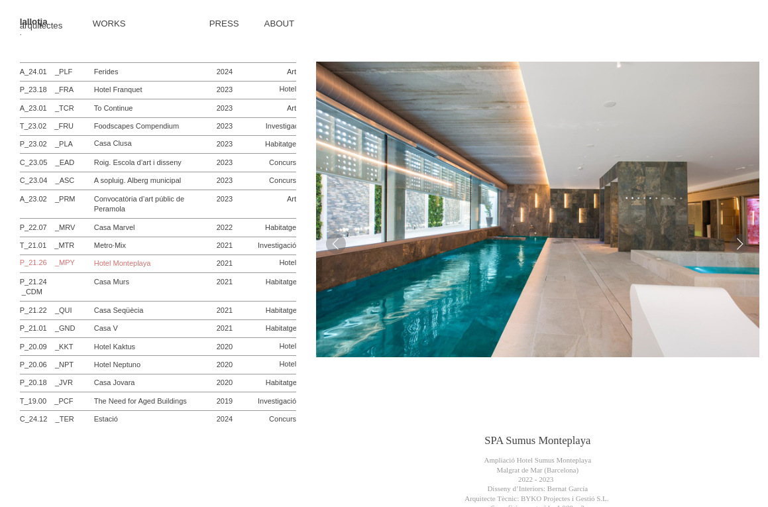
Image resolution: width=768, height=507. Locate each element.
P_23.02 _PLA (46, 144)
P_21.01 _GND (48, 328)
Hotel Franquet (118, 89)
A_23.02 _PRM (48, 199)
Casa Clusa (113, 144)
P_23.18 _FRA (47, 89)
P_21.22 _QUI (46, 310)
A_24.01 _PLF (46, 72)
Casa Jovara (114, 382)
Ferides (106, 72)
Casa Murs (111, 282)
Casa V (106, 328)
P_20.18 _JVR (46, 382)
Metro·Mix (110, 245)
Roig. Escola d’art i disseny (138, 162)
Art (291, 72)
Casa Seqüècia (119, 310)
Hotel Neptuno (117, 364)
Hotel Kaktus (114, 347)
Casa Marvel (114, 227)
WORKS (109, 24)
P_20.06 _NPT (47, 364)
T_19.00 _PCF (47, 401)
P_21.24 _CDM (35, 287)
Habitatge (280, 144)
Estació (106, 419)
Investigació (285, 126)
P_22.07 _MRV (48, 227)
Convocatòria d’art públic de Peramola (139, 204)
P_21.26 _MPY (47, 263)
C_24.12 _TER (47, 419)
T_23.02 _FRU (47, 126)
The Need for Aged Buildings (140, 401)
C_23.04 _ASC (47, 180)
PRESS (224, 24)
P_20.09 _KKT (47, 347)
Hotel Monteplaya (122, 263)
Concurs (282, 162)
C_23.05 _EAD (47, 162)
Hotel (287, 89)
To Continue (113, 108)
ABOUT (279, 24)
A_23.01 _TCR (47, 108)
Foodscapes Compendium (136, 126)
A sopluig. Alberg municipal (137, 180)
